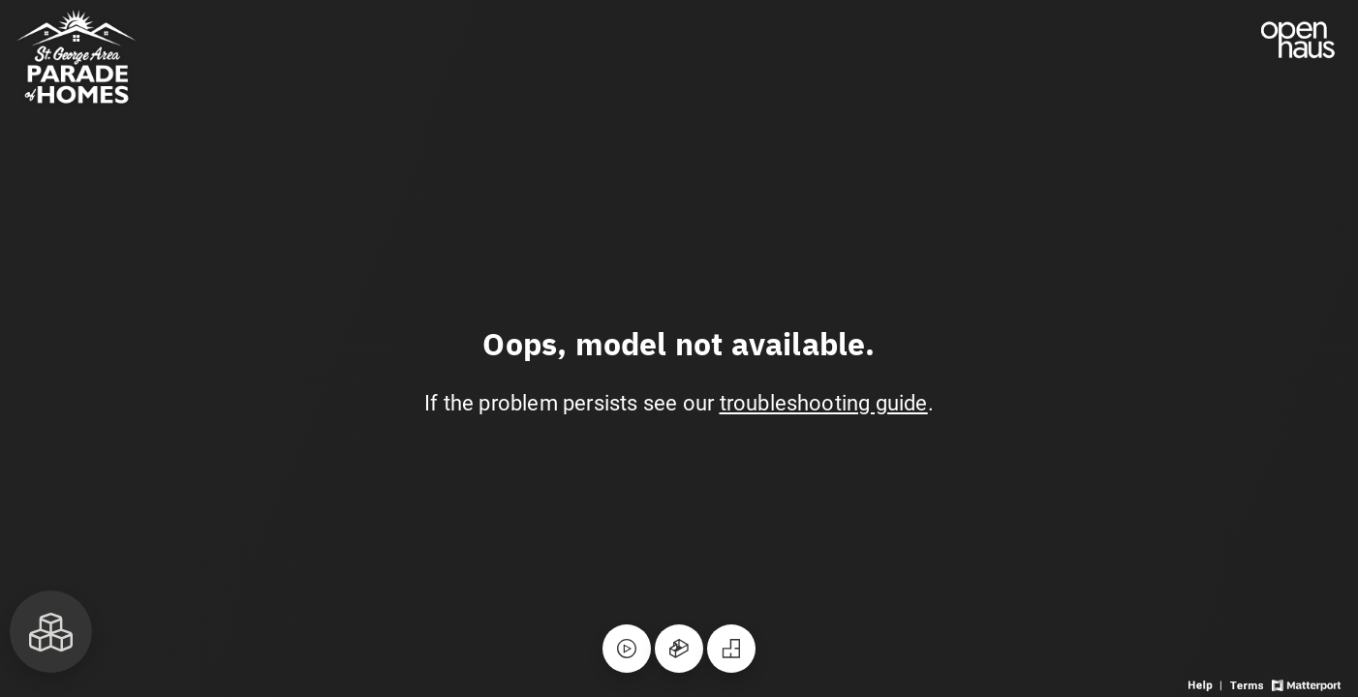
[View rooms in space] (51, 632)
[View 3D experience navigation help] (1206, 684)
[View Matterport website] (1306, 684)
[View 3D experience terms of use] (1248, 684)
